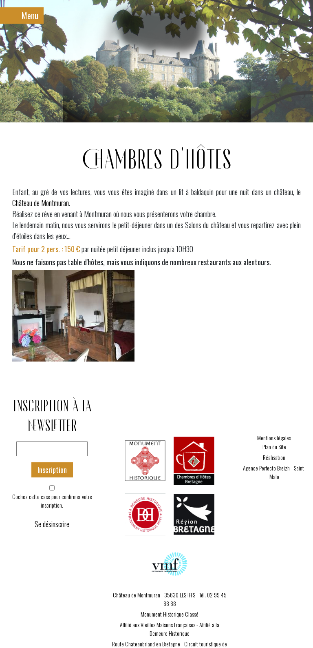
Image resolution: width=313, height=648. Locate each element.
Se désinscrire (52, 524)
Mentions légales (274, 437)
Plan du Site (274, 446)
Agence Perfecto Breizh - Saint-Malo (274, 472)
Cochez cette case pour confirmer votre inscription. (52, 500)
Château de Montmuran (40, 203)
